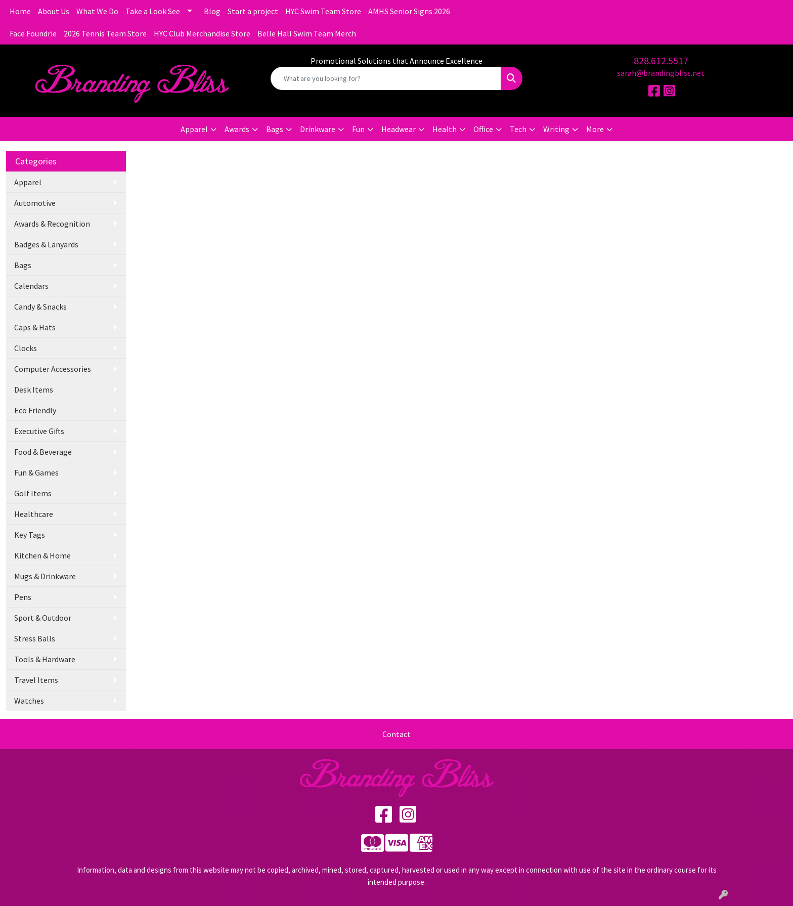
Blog (212, 11)
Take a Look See (152, 11)
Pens (22, 597)
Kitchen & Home (42, 555)
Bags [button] (274, 129)
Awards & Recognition (52, 224)
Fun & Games (36, 472)
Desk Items (33, 389)
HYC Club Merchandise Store (202, 33)
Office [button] (483, 129)
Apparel (27, 182)
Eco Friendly (35, 410)
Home (20, 11)
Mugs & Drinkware (45, 576)
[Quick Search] (386, 78)
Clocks (25, 348)
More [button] (595, 129)
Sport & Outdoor (42, 618)
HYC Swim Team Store (323, 11)
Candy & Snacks (40, 306)
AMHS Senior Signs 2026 (409, 11)
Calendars (31, 286)
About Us (53, 11)
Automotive (35, 203)
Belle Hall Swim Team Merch (306, 33)
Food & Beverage (43, 452)
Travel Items (36, 680)
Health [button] (444, 129)
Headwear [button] (398, 129)
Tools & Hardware (44, 659)
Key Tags (29, 535)
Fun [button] (358, 129)
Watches (29, 701)
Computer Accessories (52, 369)
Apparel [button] (194, 129)
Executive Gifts (39, 431)
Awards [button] (237, 129)
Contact (396, 734)
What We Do (97, 11)
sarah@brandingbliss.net (660, 73)
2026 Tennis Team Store (105, 33)
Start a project (253, 11)
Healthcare (33, 514)
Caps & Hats (35, 327)
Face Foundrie (33, 33)
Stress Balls (34, 638)
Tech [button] (518, 129)
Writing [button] (556, 129)
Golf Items (33, 493)
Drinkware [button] (317, 129)
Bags (22, 265)
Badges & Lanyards (46, 244)
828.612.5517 (661, 60)
